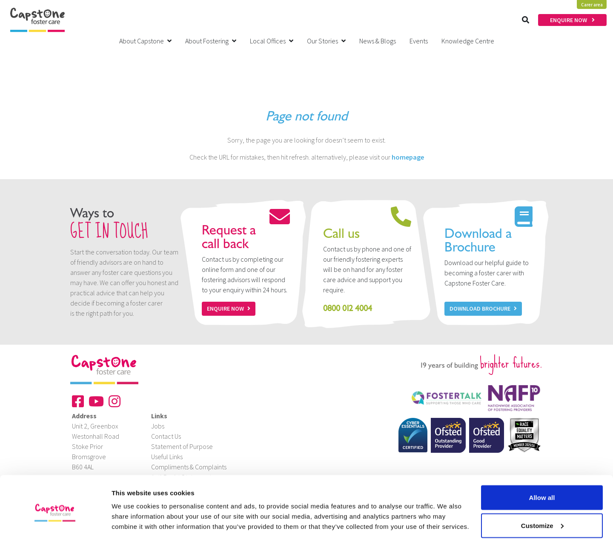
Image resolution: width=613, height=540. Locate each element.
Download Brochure (483, 308)
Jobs (157, 426)
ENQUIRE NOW (572, 20)
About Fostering (210, 41)
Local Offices (271, 41)
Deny (542, 517)
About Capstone (145, 41)
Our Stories (326, 41)
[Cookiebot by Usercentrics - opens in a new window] (55, 523)
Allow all (542, 461)
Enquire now (228, 308)
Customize (542, 489)
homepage (408, 157)
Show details (131, 513)
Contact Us (166, 436)
